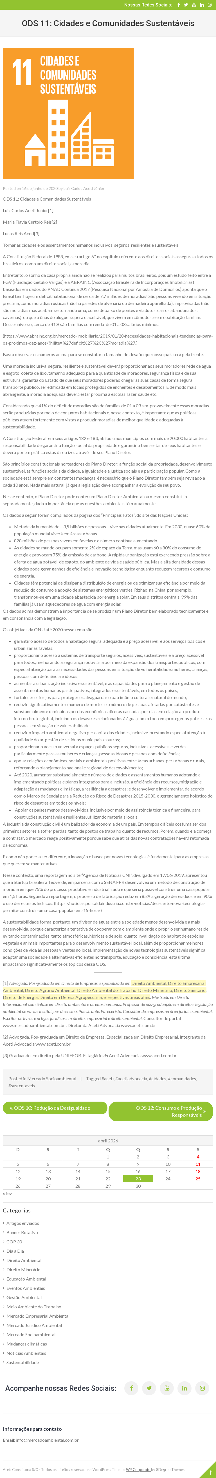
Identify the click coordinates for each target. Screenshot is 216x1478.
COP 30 (14, 1241)
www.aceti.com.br (138, 1025)
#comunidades (182, 1078)
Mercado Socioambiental (51, 1078)
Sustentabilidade (22, 1362)
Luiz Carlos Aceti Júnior (84, 188)
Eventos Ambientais (25, 1288)
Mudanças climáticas (26, 1343)
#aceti (108, 1078)
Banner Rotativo (22, 1232)
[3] (36, 233)
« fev (7, 1193)
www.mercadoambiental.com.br (34, 1025)
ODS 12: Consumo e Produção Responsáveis (169, 1111)
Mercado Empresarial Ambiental (37, 1315)
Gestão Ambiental (24, 1297)
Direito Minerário (23, 1269)
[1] (50, 210)
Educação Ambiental (26, 1278)
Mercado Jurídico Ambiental (34, 1325)
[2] (54, 221)
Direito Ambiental (23, 1260)
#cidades (157, 1078)
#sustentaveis (21, 1085)
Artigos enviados (22, 1223)
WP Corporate (138, 1469)
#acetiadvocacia (131, 1078)
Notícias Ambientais (26, 1353)
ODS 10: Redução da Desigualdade (52, 1108)
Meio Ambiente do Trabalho (33, 1306)
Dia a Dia (15, 1251)
